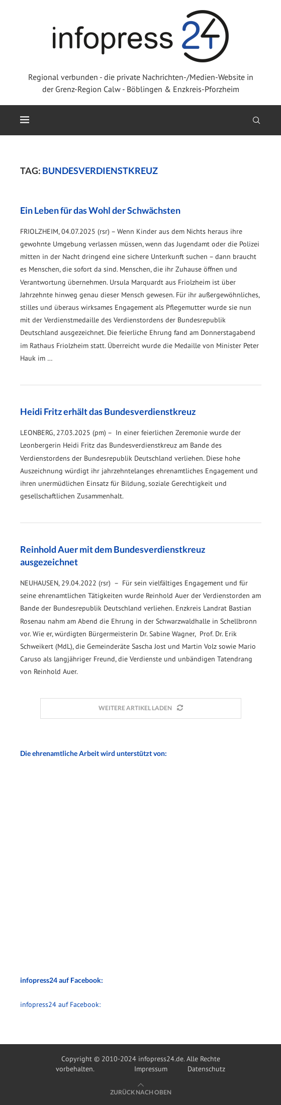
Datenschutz (206, 1068)
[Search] (256, 120)
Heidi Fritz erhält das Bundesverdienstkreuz (108, 411)
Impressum (150, 1068)
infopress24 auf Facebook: (60, 1004)
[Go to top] (140, 1091)
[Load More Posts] (140, 708)
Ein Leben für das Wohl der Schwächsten (100, 210)
